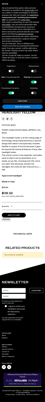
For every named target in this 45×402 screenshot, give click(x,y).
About (4, 335)
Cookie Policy (20, 394)
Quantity (5, 206)
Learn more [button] (22, 101)
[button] (42, 4)
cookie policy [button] (25, 20)
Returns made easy (8, 356)
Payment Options (7, 349)
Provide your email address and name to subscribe (12, 302)
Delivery (4, 347)
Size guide (5, 354)
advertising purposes (25, 34)
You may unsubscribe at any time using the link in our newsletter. (12, 319)
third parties (6, 25)
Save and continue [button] (22, 107)
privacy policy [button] (30, 10)
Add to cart (14, 215)
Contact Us (5, 352)
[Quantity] (11, 206)
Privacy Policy (10, 394)
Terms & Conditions (32, 394)
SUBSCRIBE (36, 290)
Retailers (5, 338)
